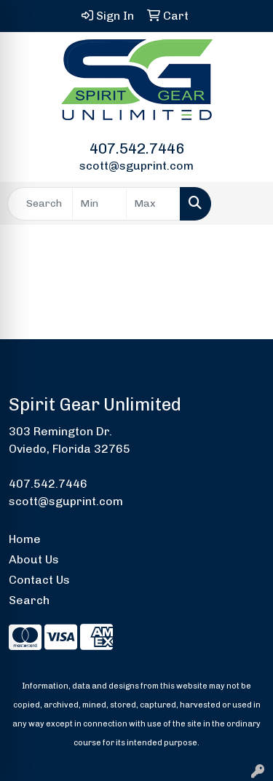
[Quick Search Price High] (153, 204)
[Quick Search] (40, 204)
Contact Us (39, 580)
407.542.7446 (137, 148)
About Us (34, 559)
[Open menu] (243, 203)
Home (25, 539)
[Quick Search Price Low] (99, 204)
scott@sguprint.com (136, 166)
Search (29, 600)
